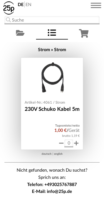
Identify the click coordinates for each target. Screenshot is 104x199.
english (58, 154)
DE (21, 4)
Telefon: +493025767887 (52, 184)
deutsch (47, 154)
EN (28, 4)
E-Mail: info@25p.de (52, 191)
